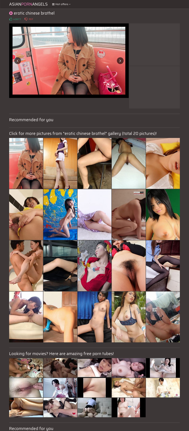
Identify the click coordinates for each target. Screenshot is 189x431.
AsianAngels (28, 4)
